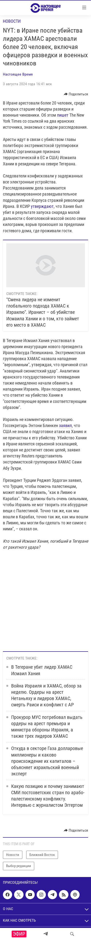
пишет (62, 115)
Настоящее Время (18, 74)
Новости (12, 21)
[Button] (76, 94)
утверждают (42, 206)
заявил (65, 425)
